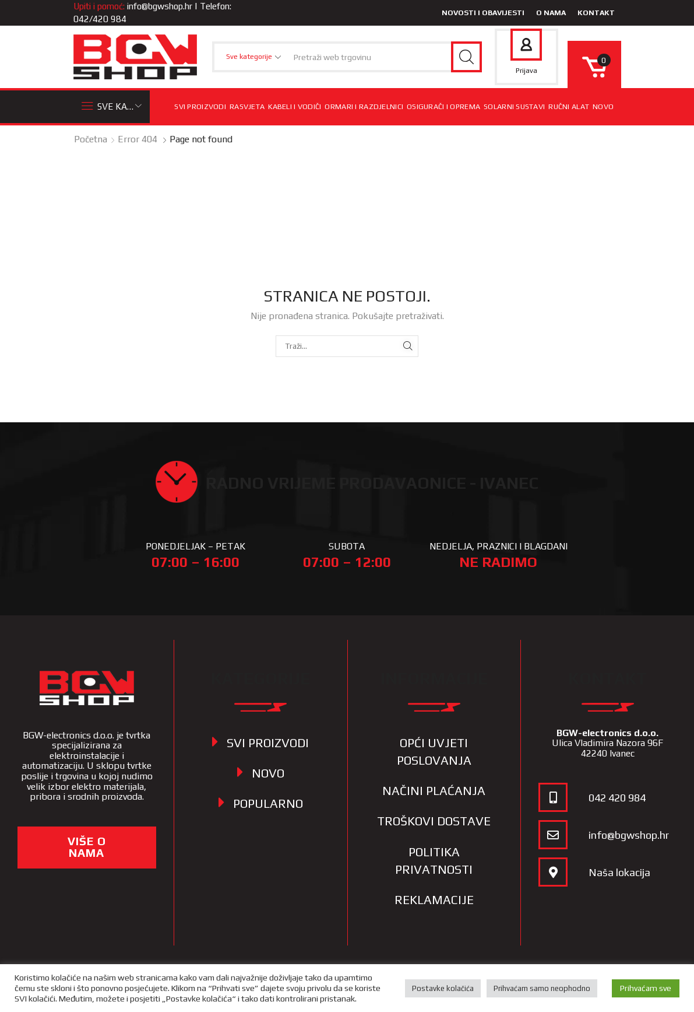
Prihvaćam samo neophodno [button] (542, 988)
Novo (603, 106)
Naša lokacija (619, 872)
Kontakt (596, 12)
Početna (90, 139)
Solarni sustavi (514, 106)
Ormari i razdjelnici (364, 106)
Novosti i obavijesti (483, 12)
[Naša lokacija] (553, 872)
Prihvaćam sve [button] (645, 988)
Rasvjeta (247, 106)
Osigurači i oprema (443, 106)
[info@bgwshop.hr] (553, 834)
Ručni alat (568, 106)
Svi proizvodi (200, 106)
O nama (551, 12)
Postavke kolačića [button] (443, 988)
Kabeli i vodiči (294, 106)
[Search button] (466, 57)
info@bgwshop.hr (159, 6)
